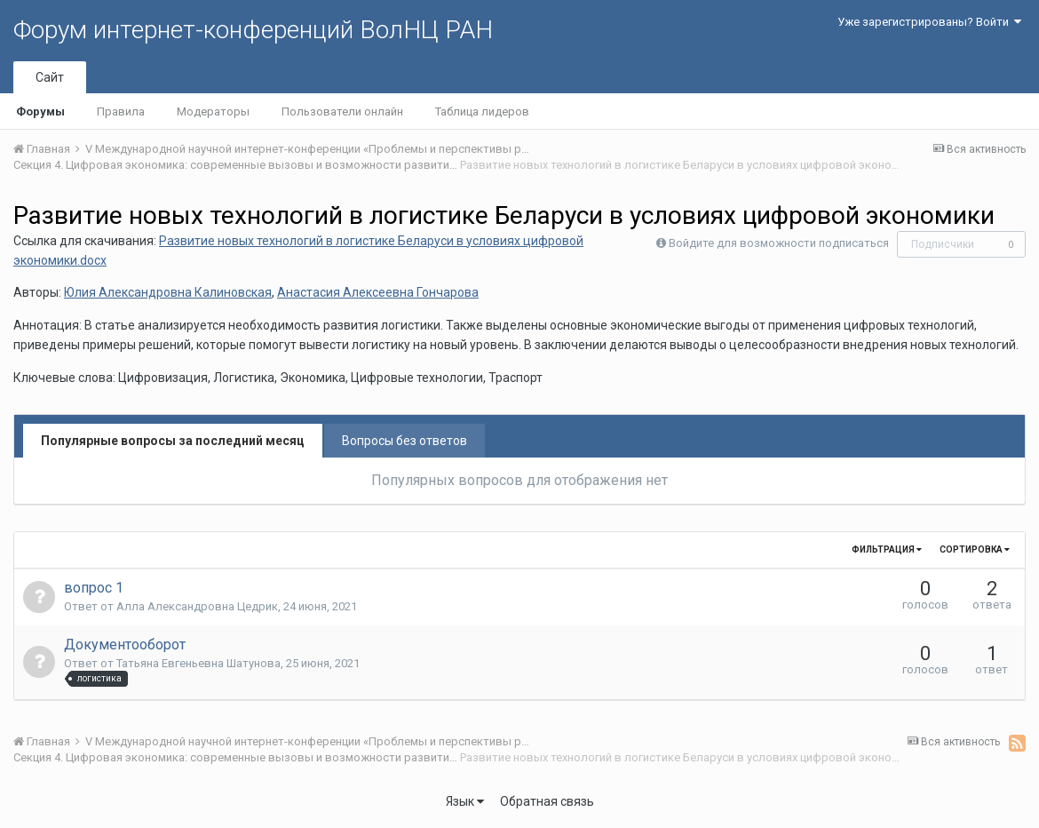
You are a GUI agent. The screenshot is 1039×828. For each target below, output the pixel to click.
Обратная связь (547, 801)
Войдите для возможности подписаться (779, 243)
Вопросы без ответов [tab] (404, 441)
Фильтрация (887, 549)
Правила (121, 111)
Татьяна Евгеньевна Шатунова (198, 663)
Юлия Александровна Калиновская (168, 292)
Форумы (40, 111)
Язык (465, 801)
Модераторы (213, 111)
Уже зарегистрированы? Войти (929, 21)
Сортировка (975, 549)
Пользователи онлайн (342, 111)
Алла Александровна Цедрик (197, 606)
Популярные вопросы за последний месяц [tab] (173, 441)
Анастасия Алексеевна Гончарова (378, 292)
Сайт (50, 77)
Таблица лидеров (482, 111)
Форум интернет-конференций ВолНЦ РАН (253, 29)
